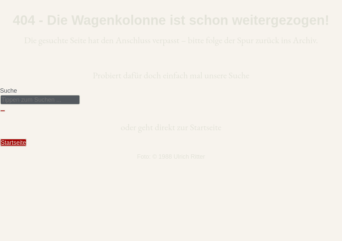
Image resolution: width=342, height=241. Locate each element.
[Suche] (2, 111)
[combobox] (40, 100)
